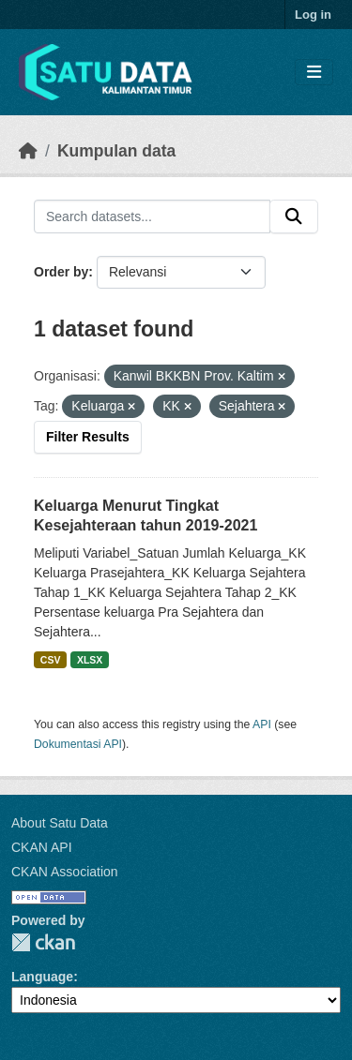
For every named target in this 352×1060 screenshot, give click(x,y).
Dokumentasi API (78, 744)
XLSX (89, 659)
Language (42, 976)
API (262, 724)
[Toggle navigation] (314, 72)
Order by (61, 271)
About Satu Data (59, 822)
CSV (50, 659)
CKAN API (41, 847)
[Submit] (293, 216)
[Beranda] (28, 151)
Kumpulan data (116, 151)
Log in (313, 14)
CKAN (43, 942)
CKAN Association (64, 871)
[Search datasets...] (152, 216)
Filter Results (88, 436)
